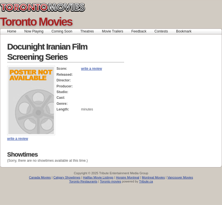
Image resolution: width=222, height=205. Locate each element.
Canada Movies (40, 177)
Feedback (138, 31)
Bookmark (185, 31)
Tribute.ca (146, 181)
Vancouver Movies (180, 177)
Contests (161, 31)
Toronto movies (110, 181)
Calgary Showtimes (66, 177)
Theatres (87, 31)
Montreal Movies (153, 177)
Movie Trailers (112, 31)
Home (11, 31)
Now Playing (33, 31)
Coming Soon (61, 31)
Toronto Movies (55, 7)
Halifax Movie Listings (98, 177)
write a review (91, 69)
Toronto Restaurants (83, 181)
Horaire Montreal (127, 177)
